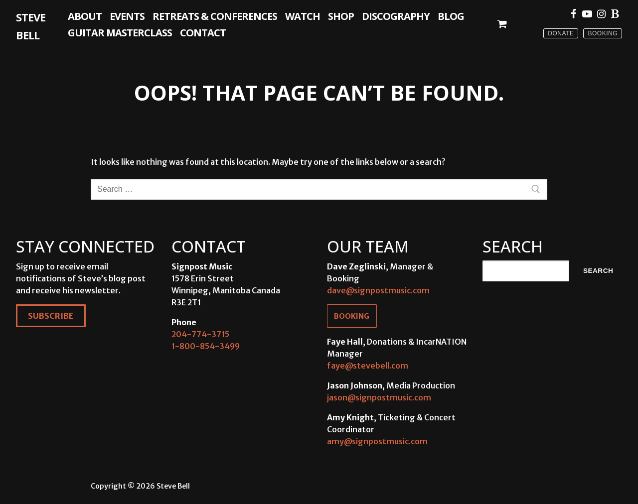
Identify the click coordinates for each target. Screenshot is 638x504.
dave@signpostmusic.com (378, 290)
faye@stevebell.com (367, 366)
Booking (603, 33)
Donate (561, 33)
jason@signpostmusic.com (379, 397)
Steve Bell (30, 25)
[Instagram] (601, 14)
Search (598, 270)
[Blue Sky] (615, 14)
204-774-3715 (200, 334)
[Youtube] (587, 14)
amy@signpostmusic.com (377, 441)
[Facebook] (573, 14)
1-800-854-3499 (205, 346)
